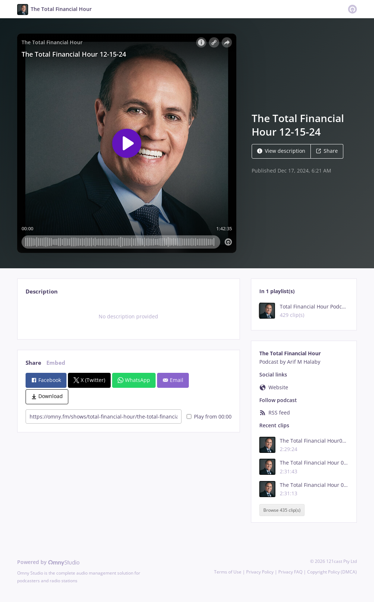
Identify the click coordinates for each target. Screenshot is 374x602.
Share (327, 150)
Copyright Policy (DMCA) (332, 572)
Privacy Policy (260, 572)
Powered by (48, 562)
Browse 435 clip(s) (282, 510)
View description (281, 150)
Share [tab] (33, 363)
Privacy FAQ (290, 572)
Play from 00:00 (209, 416)
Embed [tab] (55, 363)
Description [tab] (42, 291)
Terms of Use (227, 572)
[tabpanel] (128, 316)
